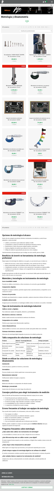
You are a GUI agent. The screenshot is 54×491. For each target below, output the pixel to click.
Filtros (27, 21)
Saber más (11, 484)
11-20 (38, 27)
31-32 (46, 27)
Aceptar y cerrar (27, 487)
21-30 (42, 27)
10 (35, 27)
